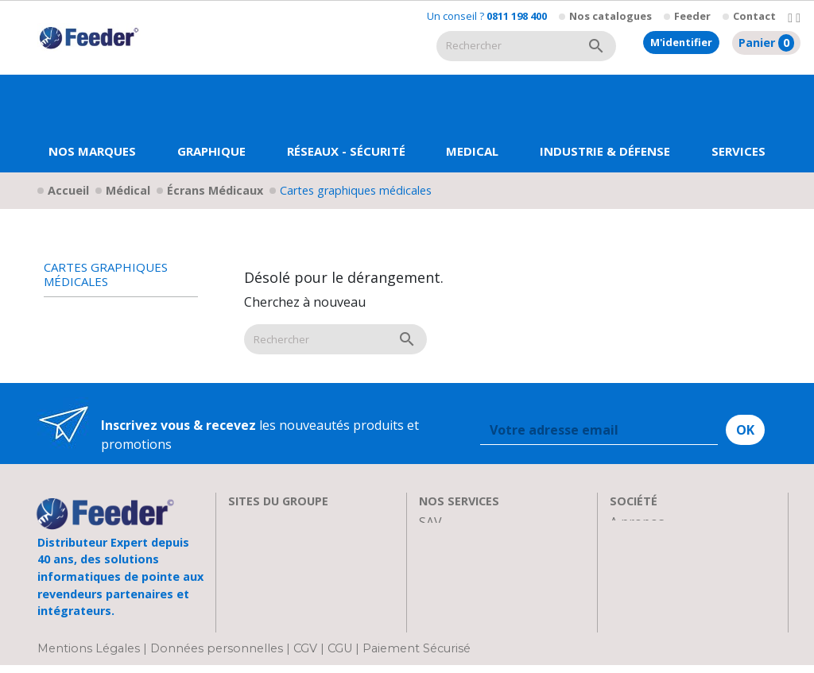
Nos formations (466, 541)
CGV (305, 655)
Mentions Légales (90, 655)
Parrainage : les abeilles (680, 579)
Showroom (642, 560)
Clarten (250, 541)
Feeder (692, 16)
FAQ (431, 560)
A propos (637, 522)
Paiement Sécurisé (416, 655)
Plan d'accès (645, 598)
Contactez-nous (657, 617)
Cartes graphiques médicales (106, 274)
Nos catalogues (610, 16)
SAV (430, 522)
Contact (754, 16)
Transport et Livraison (486, 579)
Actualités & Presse (476, 598)
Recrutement (648, 541)
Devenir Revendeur (476, 617)
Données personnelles (218, 655)
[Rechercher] (506, 46)
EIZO (242, 522)
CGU (340, 655)
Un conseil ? (487, 16)
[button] (211, 123)
